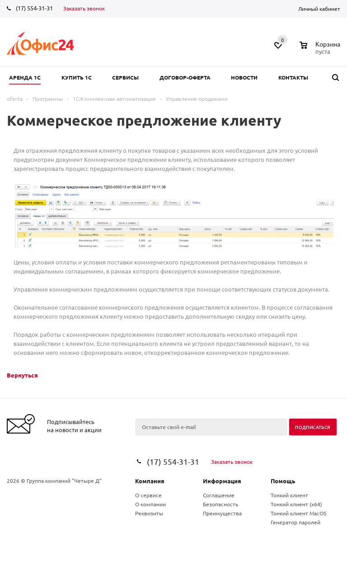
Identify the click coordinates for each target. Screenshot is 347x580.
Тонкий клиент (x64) (296, 504)
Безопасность (220, 504)
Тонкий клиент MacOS (298, 513)
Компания (149, 481)
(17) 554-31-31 (34, 8)
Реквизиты (149, 513)
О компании (150, 504)
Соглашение (218, 495)
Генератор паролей (295, 522)
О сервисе (148, 495)
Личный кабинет (319, 8)
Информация (222, 481)
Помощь (283, 481)
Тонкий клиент (289, 495)
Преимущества (222, 513)
